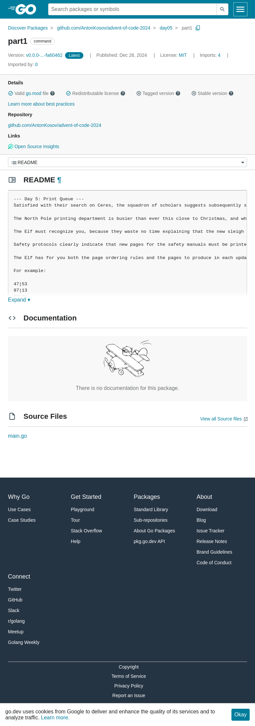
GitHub (15, 599)
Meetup (16, 631)
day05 (166, 28)
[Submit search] (222, 9)
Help (75, 541)
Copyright (129, 667)
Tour (75, 520)
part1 (187, 28)
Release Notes (212, 541)
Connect (19, 576)
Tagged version (158, 93)
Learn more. (55, 717)
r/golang (16, 621)
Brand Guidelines (214, 552)
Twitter (15, 589)
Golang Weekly (24, 642)
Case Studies (22, 520)
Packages (147, 497)
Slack (13, 610)
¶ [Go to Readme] (59, 180)
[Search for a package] (132, 9)
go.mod (34, 93)
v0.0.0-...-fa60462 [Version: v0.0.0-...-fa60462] (36, 55)
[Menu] (127, 162)
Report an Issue (128, 695)
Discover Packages (28, 28)
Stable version (212, 93)
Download (207, 509)
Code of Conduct (214, 562)
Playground (82, 509)
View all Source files (221, 418)
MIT (183, 55)
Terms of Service (129, 676)
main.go (17, 436)
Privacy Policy (128, 685)
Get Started (86, 497)
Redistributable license (96, 93)
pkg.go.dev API (149, 541)
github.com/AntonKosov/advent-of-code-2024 (103, 28)
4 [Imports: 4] (211, 55)
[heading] (28, 9)
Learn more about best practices (41, 104)
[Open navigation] (240, 9)
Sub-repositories (151, 520)
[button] (10, 93)
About (204, 497)
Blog (201, 520)
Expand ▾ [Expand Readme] (19, 300)
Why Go (19, 497)
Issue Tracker (210, 530)
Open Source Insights (33, 146)
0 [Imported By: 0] (23, 64)
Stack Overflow (86, 530)
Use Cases (19, 509)
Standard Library (151, 509)
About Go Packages (154, 530)
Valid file (31, 93)
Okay (240, 714)
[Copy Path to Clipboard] (198, 28)
